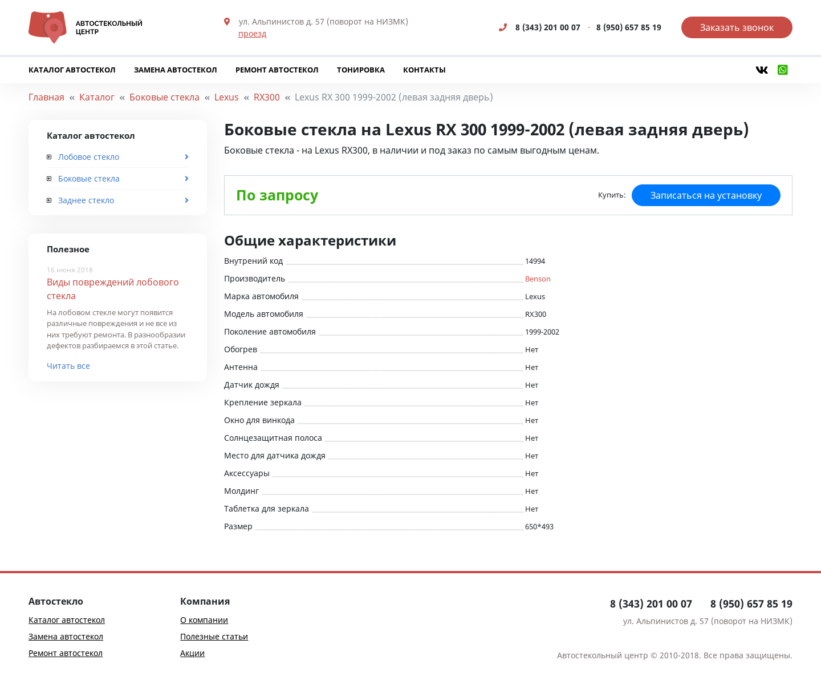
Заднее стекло (80, 200)
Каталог (97, 97)
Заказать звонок (737, 27)
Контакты (424, 70)
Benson (538, 278)
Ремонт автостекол (277, 70)
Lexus (226, 97)
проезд (252, 33)
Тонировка (361, 70)
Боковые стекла (164, 97)
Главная (46, 97)
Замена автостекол (175, 70)
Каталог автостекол (72, 70)
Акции (192, 652)
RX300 (267, 97)
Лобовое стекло (83, 156)
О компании (204, 619)
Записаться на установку (706, 195)
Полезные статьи (214, 636)
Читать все (68, 365)
